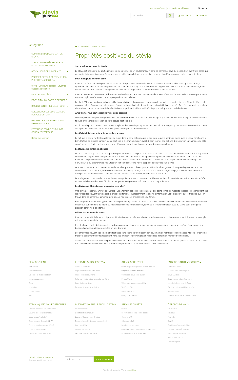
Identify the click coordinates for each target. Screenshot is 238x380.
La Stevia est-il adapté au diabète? (133, 333)
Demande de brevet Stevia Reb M (87, 287)
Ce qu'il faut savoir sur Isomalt (40, 333)
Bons (31, 283)
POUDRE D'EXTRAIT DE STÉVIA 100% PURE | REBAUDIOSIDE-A (49, 78)
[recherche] (149, 15)
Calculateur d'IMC (127, 321)
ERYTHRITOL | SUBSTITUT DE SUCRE (49, 100)
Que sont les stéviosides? (38, 329)
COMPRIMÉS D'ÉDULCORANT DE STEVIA (47, 55)
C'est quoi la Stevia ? (82, 267)
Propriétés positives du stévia (132, 271)
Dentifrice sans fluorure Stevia (86, 333)
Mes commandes (35, 271)
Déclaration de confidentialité (178, 329)
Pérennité (171, 317)
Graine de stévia (81, 325)
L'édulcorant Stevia (174, 267)
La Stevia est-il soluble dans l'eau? (41, 313)
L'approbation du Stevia (83, 283)
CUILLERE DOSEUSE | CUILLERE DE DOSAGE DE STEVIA (48, 113)
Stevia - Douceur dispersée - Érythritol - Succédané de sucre (49, 87)
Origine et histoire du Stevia (85, 275)
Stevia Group (172, 309)
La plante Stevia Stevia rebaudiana (87, 271)
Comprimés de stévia (83, 329)
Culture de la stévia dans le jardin (133, 275)
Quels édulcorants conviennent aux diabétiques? (138, 329)
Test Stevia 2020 (127, 287)
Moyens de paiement (36, 279)
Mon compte (33, 267)
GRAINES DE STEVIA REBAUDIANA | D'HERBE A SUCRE (48, 122)
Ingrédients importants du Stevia (179, 283)
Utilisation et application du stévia (133, 283)
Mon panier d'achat (157, 8)
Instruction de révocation (177, 333)
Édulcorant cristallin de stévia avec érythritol (91, 321)
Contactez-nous (34, 291)
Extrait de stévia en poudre (84, 313)
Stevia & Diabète (173, 275)
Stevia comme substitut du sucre (180, 279)
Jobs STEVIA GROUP (175, 338)
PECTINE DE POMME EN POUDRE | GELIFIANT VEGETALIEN (47, 131)
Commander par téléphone (178, 8)
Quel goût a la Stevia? (129, 295)
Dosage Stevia (126, 279)
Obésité (124, 309)
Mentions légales (174, 342)
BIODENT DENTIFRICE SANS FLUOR (50, 106)
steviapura (171, 313)
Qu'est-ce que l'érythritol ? (38, 317)
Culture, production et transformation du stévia (92, 279)
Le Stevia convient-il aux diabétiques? (42, 309)
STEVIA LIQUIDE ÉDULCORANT (50, 71)
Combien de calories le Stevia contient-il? (182, 295)
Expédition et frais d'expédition (40, 275)
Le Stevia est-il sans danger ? (178, 271)
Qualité (170, 321)
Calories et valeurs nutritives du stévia (181, 287)
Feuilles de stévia (81, 309)
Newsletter (33, 287)
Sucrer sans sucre (127, 291)
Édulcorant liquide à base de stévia (87, 317)
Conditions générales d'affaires (179, 325)
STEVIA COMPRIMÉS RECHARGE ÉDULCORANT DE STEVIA (47, 64)
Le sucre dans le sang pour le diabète (134, 313)
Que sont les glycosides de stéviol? (41, 325)
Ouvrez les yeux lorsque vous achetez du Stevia (138, 267)
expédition (132, 370)
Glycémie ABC (126, 317)
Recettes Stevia (173, 291)
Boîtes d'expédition (40, 138)
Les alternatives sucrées (130, 325)
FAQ (30, 295)
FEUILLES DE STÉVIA (50, 95)
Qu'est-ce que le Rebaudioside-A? (41, 321)
